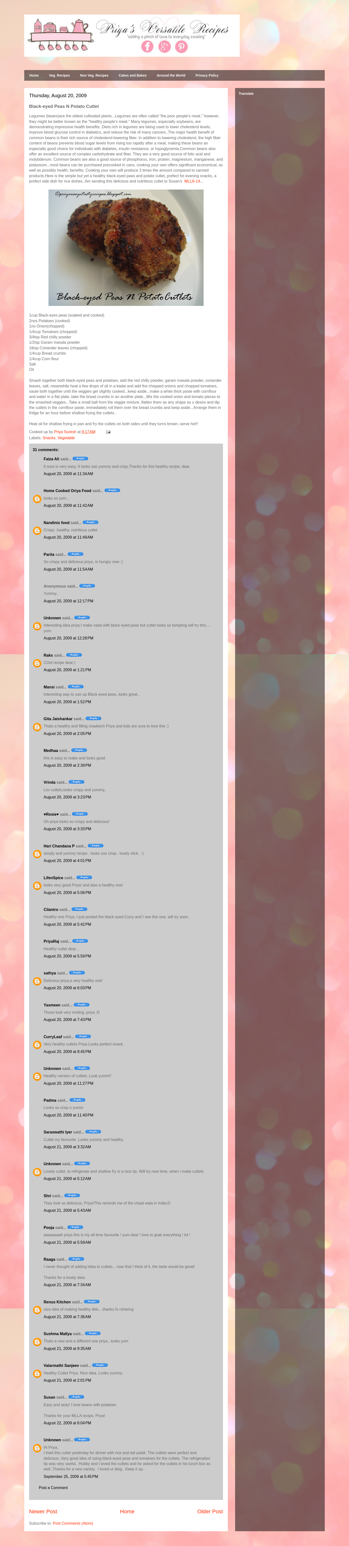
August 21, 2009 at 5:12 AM (67, 1179)
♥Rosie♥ (51, 814)
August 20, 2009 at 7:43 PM (67, 1020)
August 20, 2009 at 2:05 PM (67, 734)
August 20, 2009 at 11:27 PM (68, 1083)
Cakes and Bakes (133, 75)
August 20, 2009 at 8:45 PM (67, 1052)
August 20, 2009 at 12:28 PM (68, 638)
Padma (50, 1100)
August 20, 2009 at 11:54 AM (68, 569)
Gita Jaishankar (58, 719)
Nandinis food (57, 523)
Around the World (171, 75)
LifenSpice (53, 878)
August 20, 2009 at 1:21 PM (67, 670)
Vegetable (66, 438)
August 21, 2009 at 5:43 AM (67, 1210)
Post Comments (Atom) (73, 1523)
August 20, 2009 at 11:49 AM (68, 537)
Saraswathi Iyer (58, 1132)
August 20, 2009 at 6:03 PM (67, 988)
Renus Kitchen (57, 1302)
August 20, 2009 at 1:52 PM (67, 702)
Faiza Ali (51, 459)
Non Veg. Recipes (94, 75)
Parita (49, 554)
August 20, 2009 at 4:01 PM (67, 861)
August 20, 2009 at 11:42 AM (68, 505)
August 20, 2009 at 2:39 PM (67, 765)
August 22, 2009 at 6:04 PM (67, 1423)
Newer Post (43, 1511)
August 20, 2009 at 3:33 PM (67, 829)
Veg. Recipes (59, 75)
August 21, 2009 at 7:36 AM (67, 1317)
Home (34, 75)
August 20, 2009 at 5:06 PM (67, 893)
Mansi (49, 687)
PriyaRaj (51, 941)
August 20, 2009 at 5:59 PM (67, 956)
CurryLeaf (53, 1037)
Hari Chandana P (59, 846)
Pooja (49, 1228)
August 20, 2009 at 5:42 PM (67, 924)
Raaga (49, 1259)
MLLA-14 (192, 181)
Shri (47, 1196)
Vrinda (50, 782)
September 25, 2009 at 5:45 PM (71, 1476)
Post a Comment (53, 1488)
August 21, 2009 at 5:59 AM (67, 1242)
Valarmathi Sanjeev (61, 1365)
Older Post (210, 1511)
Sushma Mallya (58, 1334)
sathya (50, 973)
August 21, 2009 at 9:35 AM (67, 1349)
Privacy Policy (207, 75)
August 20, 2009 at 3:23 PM (67, 797)
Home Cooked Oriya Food (67, 491)
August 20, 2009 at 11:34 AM (68, 474)
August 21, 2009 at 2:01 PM (67, 1380)
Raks (48, 655)
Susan (49, 1397)
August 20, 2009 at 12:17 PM (68, 601)
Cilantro (51, 910)
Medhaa (51, 751)
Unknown (52, 618)
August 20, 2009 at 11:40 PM (68, 1115)
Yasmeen (52, 1005)
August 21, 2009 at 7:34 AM (67, 1285)
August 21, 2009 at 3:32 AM (67, 1147)
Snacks (49, 438)
